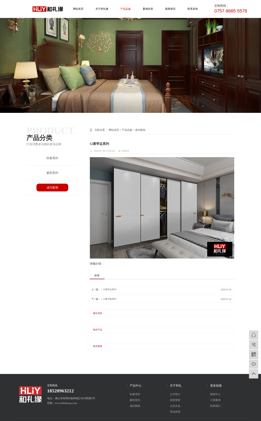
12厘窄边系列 (109, 289)
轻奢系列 (52, 158)
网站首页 (78, 8)
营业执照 (175, 411)
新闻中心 (215, 394)
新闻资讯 (170, 8)
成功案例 (52, 187)
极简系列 (52, 172)
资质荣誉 (175, 400)
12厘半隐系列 (109, 299)
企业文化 (175, 406)
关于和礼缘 (101, 8)
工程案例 (215, 400)
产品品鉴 (125, 8)
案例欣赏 (148, 8)
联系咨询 (192, 8)
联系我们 (215, 406)
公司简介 (175, 394)
